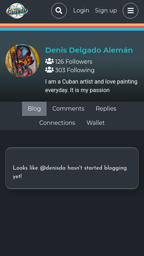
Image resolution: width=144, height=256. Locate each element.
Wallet (95, 122)
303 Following (70, 70)
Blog (34, 108)
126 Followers (68, 61)
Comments (68, 108)
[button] (129, 10)
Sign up (106, 10)
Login (81, 10)
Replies (106, 108)
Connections (57, 122)
